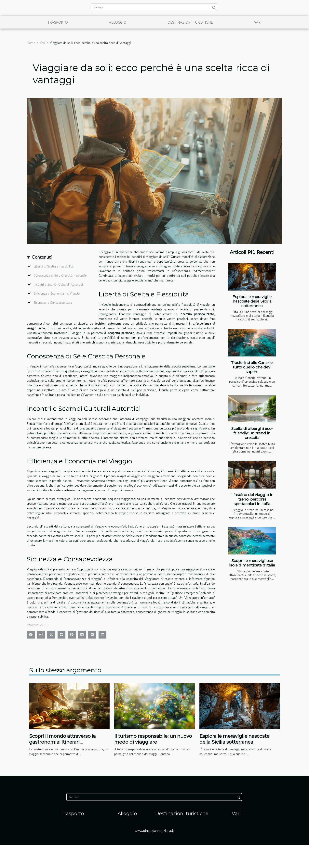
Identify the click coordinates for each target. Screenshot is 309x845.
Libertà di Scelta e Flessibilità (54, 266)
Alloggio (117, 22)
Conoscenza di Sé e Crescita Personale (60, 275)
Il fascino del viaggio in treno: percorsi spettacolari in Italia (252, 499)
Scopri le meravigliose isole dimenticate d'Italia (252, 562)
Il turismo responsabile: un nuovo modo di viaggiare (153, 739)
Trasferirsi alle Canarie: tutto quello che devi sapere (252, 367)
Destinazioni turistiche (190, 22)
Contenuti (42, 257)
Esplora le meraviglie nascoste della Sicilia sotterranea (252, 301)
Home (31, 42)
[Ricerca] (154, 7)
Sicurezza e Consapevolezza (53, 302)
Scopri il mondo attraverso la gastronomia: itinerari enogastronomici (62, 742)
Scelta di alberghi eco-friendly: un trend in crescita (252, 433)
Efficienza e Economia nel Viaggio (57, 293)
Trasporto (57, 22)
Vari (258, 22)
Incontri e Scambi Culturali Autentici (58, 284)
